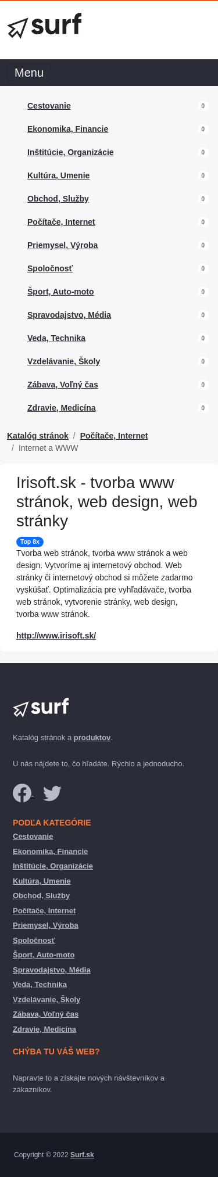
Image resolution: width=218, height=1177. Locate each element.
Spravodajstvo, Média (69, 315)
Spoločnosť (50, 268)
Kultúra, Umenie (58, 175)
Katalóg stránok (38, 435)
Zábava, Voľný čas (62, 384)
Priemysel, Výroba (62, 245)
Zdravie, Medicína (61, 407)
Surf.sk (82, 1155)
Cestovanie (49, 105)
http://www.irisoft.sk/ (56, 635)
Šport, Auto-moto (60, 291)
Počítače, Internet (61, 222)
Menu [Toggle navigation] (29, 72)
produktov (92, 737)
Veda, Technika (56, 338)
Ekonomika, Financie (67, 129)
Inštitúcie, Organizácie (70, 152)
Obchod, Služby (58, 198)
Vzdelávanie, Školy (63, 361)
